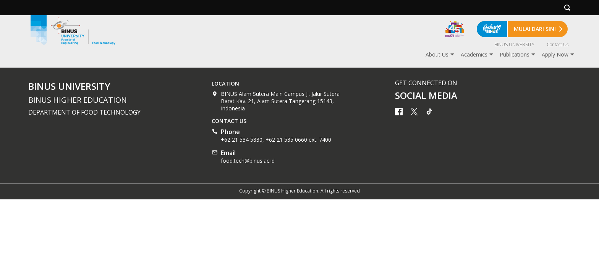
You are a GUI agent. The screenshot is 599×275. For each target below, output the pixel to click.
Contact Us (557, 44)
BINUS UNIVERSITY (514, 44)
